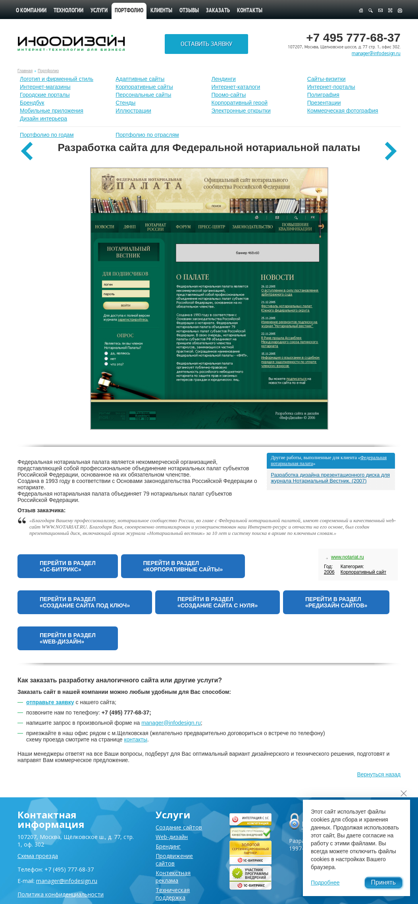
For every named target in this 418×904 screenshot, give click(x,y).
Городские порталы (45, 95)
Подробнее (325, 882)
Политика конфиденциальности (60, 894)
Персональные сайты (143, 95)
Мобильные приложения (51, 110)
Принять (383, 882)
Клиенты (161, 11)
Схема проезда (37, 856)
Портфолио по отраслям (147, 135)
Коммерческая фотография (342, 110)
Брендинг (168, 846)
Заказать (218, 11)
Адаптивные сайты (140, 79)
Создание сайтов (179, 827)
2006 (329, 572)
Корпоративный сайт (363, 572)
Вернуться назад (379, 774)
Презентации (324, 103)
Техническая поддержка (173, 893)
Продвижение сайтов (174, 859)
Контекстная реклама (173, 876)
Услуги (99, 11)
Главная (25, 71)
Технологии (68, 11)
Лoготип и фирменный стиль (56, 79)
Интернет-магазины (45, 87)
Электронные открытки (241, 110)
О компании (31, 11)
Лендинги (224, 79)
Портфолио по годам (47, 135)
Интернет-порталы (331, 87)
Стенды (125, 103)
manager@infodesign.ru (376, 53)
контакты (135, 739)
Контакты (249, 11)
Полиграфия (323, 95)
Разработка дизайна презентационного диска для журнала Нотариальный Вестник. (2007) (330, 478)
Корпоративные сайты (144, 87)
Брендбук (32, 103)
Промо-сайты (229, 95)
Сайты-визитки (326, 79)
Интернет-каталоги (236, 87)
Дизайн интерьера (43, 118)
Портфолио (48, 71)
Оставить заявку (206, 44)
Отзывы (189, 11)
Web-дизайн (172, 837)
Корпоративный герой (240, 103)
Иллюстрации (133, 110)
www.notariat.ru (347, 557)
